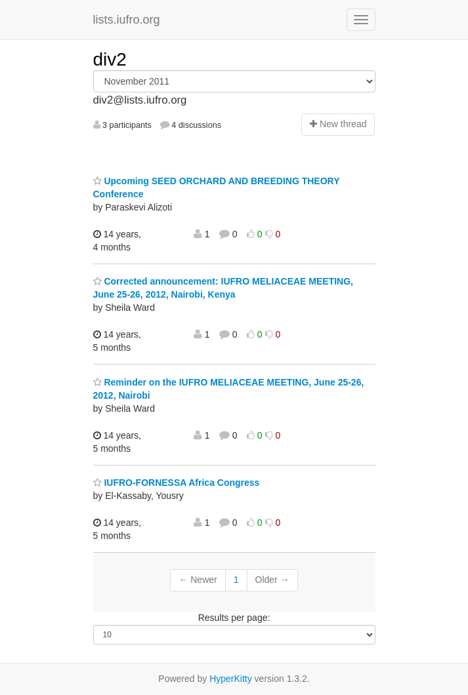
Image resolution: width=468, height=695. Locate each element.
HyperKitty (230, 678)
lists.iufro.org (126, 19)
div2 (110, 59)
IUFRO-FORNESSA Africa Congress (176, 482)
